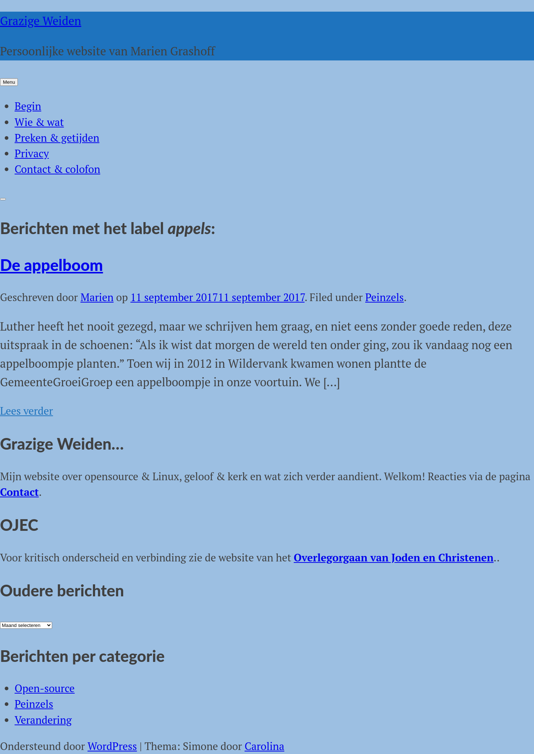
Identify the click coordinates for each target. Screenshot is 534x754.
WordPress (112, 746)
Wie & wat (39, 122)
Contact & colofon (57, 169)
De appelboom (51, 264)
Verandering (43, 720)
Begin (28, 106)
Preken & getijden (57, 138)
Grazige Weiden (40, 20)
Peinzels (384, 297)
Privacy (32, 153)
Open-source (45, 688)
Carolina (264, 746)
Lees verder (26, 411)
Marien (97, 297)
